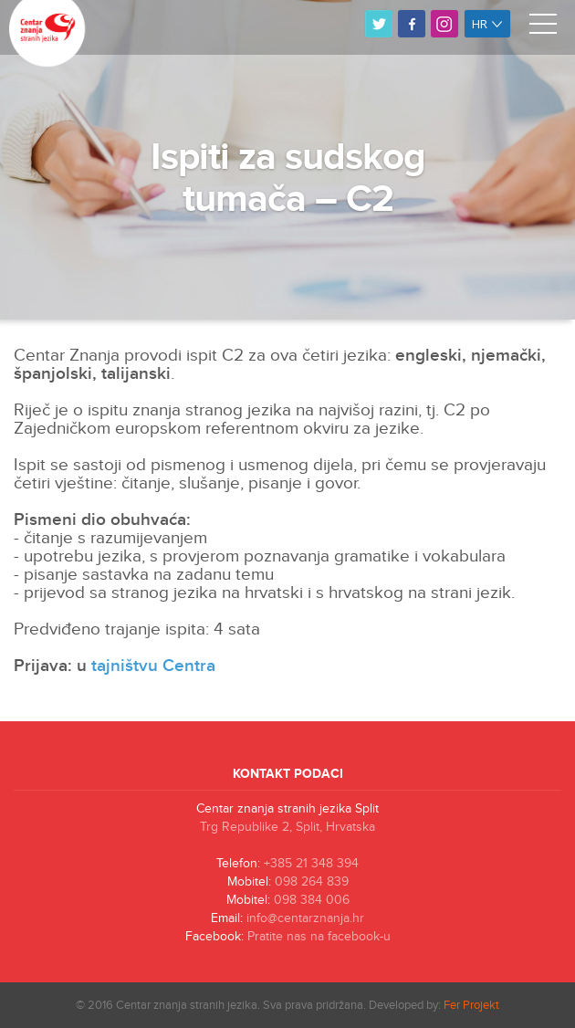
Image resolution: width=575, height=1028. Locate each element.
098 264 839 (312, 882)
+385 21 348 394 (311, 863)
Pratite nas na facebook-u (319, 936)
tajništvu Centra (153, 666)
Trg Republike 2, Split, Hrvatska (287, 827)
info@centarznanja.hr (305, 918)
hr (488, 24)
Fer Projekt (471, 1005)
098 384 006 (312, 900)
